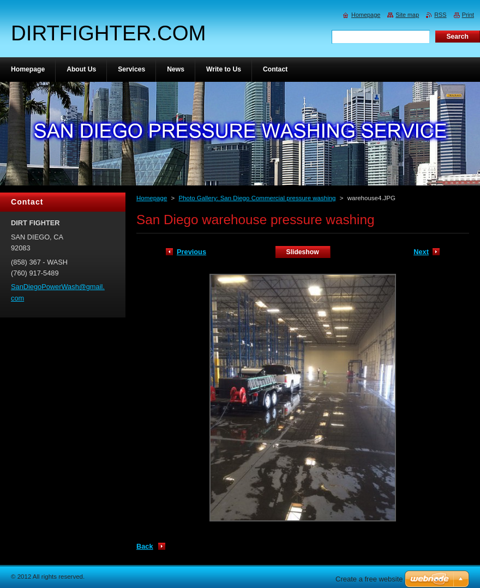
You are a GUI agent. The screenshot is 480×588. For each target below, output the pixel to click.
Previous (191, 252)
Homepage (151, 198)
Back (144, 546)
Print (468, 14)
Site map (407, 14)
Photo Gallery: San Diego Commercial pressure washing (256, 198)
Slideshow (302, 252)
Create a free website (369, 579)
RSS (440, 14)
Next (421, 252)
